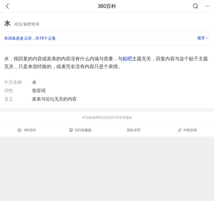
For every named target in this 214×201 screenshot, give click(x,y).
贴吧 (127, 58)
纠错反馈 (187, 130)
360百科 (107, 6)
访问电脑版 (80, 130)
